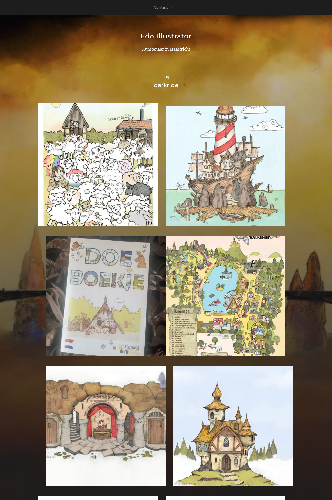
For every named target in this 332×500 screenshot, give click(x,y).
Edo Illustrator (166, 36)
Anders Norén (175, 479)
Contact (161, 7)
